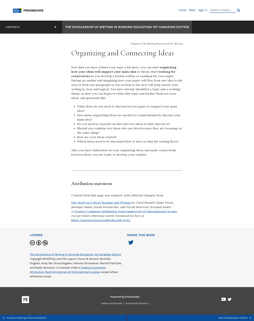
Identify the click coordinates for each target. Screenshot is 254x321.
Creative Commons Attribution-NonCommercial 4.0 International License (125, 211)
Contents (31, 27)
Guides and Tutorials (111, 303)
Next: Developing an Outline (235, 317)
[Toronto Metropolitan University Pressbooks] (29, 10)
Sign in (202, 10)
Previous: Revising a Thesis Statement (24, 317)
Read (192, 10)
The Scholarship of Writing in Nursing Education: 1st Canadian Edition (75, 254)
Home (182, 10)
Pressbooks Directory (137, 303)
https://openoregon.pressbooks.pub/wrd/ (101, 220)
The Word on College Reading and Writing (101, 202)
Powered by (125, 296)
